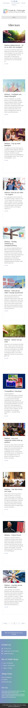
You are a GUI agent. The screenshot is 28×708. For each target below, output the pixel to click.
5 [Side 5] (19, 623)
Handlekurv (14, 4)
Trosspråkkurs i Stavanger (13, 391)
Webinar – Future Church (12, 535)
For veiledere (4, 679)
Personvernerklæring (15, 3)
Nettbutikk (23, 3)
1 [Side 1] (9, 623)
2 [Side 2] (11, 623)
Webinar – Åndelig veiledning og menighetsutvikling (10, 243)
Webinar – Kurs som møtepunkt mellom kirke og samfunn (13, 440)
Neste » (23, 623)
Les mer (6, 63)
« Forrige (5, 623)
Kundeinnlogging (6, 3)
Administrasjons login (6, 681)
